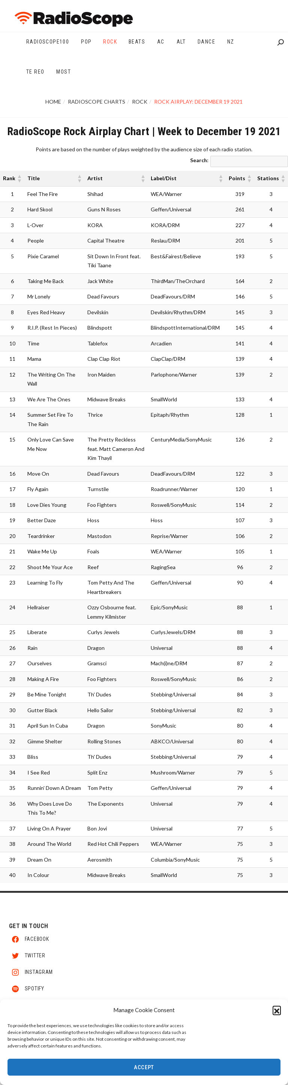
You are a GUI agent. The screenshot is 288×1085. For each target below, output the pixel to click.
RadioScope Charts (96, 101)
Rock (139, 101)
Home (53, 101)
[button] (276, 1011)
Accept (144, 1068)
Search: (199, 160)
